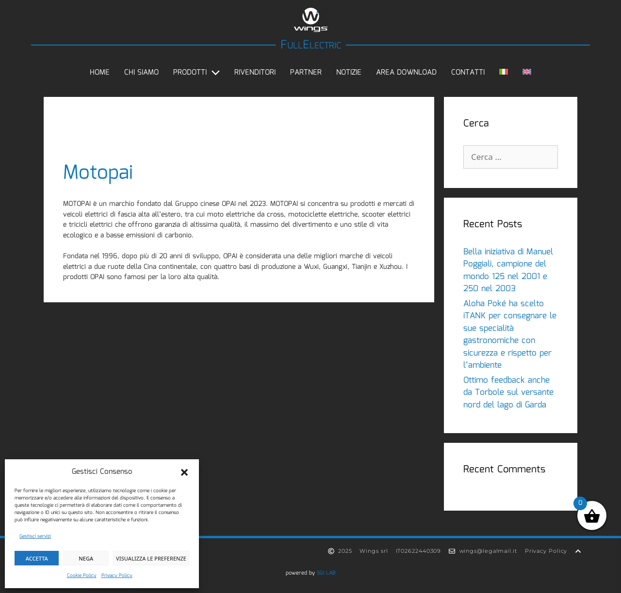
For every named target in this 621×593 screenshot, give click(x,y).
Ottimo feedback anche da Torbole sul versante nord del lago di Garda (508, 393)
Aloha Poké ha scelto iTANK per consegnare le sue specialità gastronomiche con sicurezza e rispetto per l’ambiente (509, 335)
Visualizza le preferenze (151, 558)
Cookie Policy (82, 575)
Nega (86, 558)
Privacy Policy (116, 575)
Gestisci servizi (35, 536)
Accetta (37, 558)
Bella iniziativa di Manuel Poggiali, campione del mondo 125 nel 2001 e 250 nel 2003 (508, 271)
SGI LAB (326, 573)
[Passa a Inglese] (527, 72)
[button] (184, 472)
